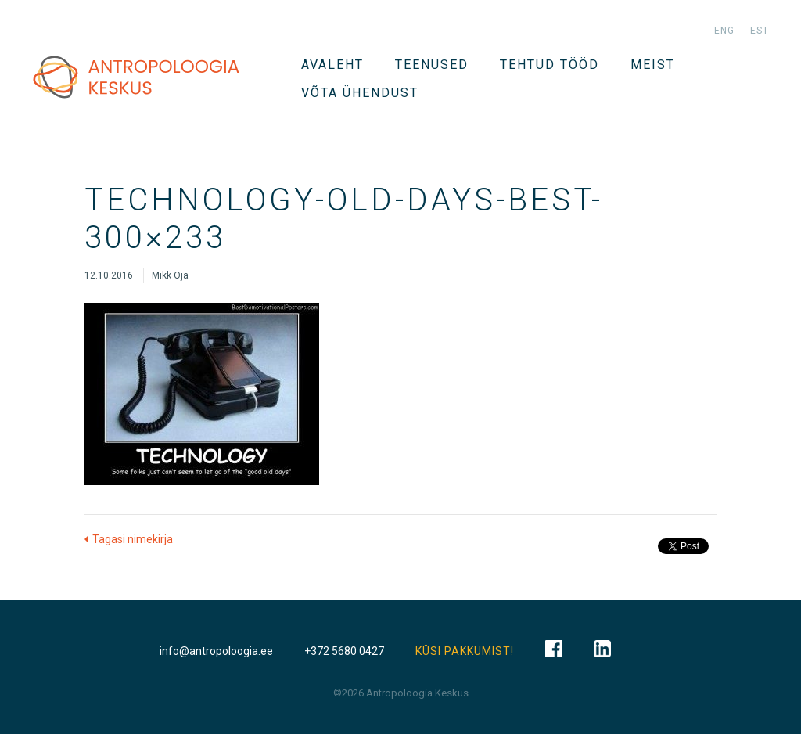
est (759, 30)
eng (724, 30)
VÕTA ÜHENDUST (359, 92)
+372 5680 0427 (344, 651)
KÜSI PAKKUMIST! (464, 651)
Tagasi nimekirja (132, 539)
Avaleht (332, 64)
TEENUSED (432, 64)
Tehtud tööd (549, 64)
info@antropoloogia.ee (216, 651)
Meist (652, 64)
